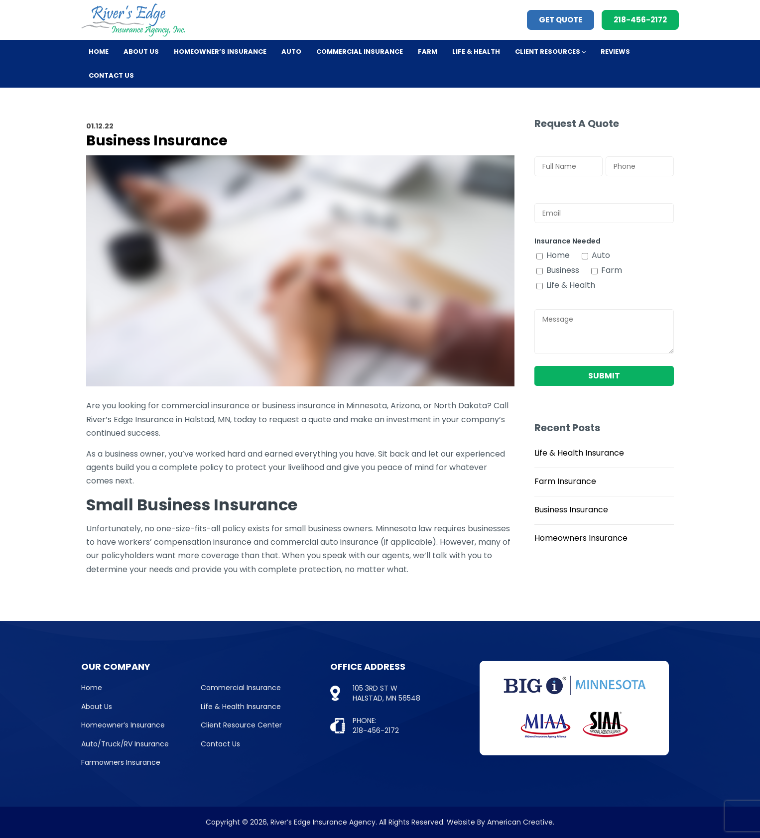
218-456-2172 (640, 19)
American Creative (520, 822)
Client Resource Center (241, 725)
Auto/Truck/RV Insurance (125, 744)
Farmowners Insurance (120, 762)
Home (91, 688)
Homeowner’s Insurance (123, 725)
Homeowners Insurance (581, 538)
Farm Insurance (565, 481)
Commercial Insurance (241, 688)
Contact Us (220, 744)
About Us (96, 707)
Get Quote (560, 19)
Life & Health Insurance (579, 453)
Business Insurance (571, 509)
